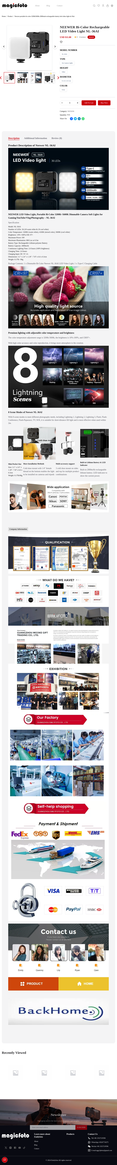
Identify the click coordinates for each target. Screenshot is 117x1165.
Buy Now (104, 103)
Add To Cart (88, 103)
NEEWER (71, 111)
